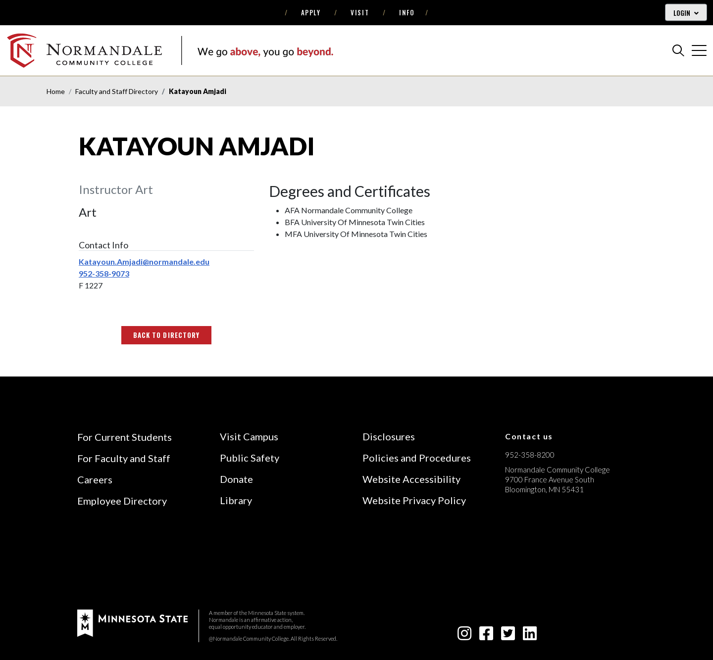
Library (236, 500)
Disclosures (388, 436)
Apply (311, 12)
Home (56, 91)
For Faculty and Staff (123, 458)
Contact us (529, 436)
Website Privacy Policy (414, 500)
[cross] (699, 50)
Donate (236, 479)
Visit (360, 12)
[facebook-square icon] (486, 636)
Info (406, 12)
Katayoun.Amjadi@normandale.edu (144, 261)
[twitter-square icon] (508, 636)
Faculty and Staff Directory (116, 91)
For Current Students (124, 437)
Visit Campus (249, 436)
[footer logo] (132, 622)
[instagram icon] (464, 636)
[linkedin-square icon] (530, 636)
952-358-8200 (530, 454)
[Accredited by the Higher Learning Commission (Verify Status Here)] (542, 560)
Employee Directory (122, 501)
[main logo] (170, 50)
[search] (678, 50)
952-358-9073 (104, 273)
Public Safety (249, 458)
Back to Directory (166, 335)
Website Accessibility (411, 479)
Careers (94, 479)
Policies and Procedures (416, 458)
